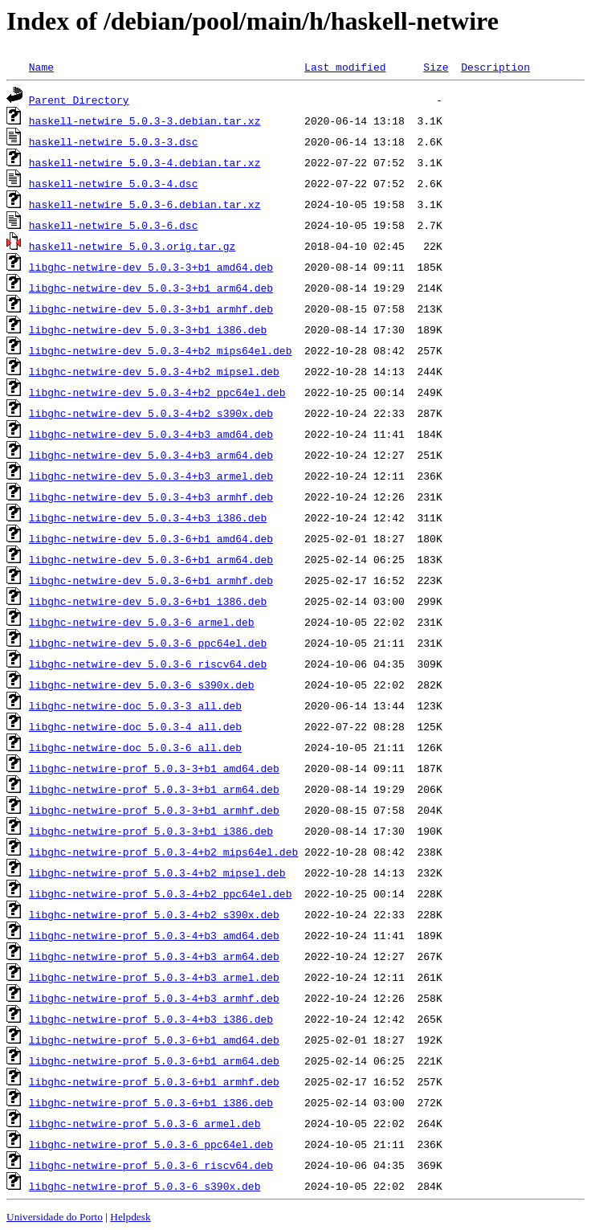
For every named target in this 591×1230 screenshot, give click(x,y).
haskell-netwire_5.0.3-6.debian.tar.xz (145, 204)
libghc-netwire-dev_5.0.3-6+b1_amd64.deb (151, 538)
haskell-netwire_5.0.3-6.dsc (113, 225)
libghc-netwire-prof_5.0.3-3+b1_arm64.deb (154, 789)
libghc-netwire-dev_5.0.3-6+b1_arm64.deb (151, 559)
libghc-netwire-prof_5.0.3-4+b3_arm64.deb (154, 956)
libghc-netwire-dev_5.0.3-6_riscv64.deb (148, 663)
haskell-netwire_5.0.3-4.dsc (113, 183)
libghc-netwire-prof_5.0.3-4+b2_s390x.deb (154, 914)
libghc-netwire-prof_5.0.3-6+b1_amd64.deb (154, 1039)
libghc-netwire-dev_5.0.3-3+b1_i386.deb (148, 329)
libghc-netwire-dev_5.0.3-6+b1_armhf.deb (151, 580)
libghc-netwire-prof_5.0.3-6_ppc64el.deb (151, 1144)
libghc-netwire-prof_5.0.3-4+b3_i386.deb (151, 1018)
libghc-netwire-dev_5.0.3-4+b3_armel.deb (151, 475)
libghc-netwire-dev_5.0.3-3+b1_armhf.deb (151, 308)
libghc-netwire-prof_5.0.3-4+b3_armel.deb (154, 977)
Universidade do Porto (54, 1217)
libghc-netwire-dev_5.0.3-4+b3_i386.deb (148, 517)
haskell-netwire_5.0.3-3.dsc (113, 141)
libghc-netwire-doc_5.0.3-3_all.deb (135, 705)
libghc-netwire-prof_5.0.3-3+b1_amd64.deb (154, 768)
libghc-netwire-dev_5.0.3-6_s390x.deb (142, 684)
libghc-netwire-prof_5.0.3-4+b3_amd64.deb (154, 935)
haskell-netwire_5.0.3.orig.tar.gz (132, 246)
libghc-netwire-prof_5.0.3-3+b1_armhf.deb (154, 810)
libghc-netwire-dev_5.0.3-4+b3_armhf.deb (151, 496)
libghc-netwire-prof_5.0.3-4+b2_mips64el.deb (163, 851)
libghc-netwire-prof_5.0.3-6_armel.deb (145, 1123)
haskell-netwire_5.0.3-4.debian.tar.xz (145, 162)
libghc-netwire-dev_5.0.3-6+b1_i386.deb (148, 601)
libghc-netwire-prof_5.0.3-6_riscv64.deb (151, 1165)
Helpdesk (130, 1217)
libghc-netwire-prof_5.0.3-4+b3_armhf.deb (154, 998)
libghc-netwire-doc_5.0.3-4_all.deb (135, 726)
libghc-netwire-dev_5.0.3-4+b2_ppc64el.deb (157, 392)
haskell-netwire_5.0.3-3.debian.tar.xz (145, 120)
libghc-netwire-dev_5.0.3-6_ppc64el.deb (148, 642)
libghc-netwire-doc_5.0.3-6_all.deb (135, 747)
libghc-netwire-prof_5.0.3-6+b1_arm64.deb (154, 1060)
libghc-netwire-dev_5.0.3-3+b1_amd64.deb (151, 266)
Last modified (344, 66)
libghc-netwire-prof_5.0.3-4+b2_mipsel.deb (157, 872)
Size (435, 66)
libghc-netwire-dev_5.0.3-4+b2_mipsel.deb (154, 371)
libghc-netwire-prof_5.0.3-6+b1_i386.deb (151, 1102)
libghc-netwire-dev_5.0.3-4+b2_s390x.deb (151, 413)
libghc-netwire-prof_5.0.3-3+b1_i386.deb (151, 830)
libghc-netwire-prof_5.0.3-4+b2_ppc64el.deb (160, 893)
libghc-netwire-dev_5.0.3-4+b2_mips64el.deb (160, 350)
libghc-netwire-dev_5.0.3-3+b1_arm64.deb (151, 287)
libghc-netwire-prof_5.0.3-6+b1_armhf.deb (154, 1081)
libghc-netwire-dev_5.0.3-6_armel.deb (142, 622)
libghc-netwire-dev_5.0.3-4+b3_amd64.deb (151, 434)
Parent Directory (79, 99)
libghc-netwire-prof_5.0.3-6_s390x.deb (145, 1186)
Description (495, 66)
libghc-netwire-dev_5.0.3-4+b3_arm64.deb (151, 454)
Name (41, 66)
